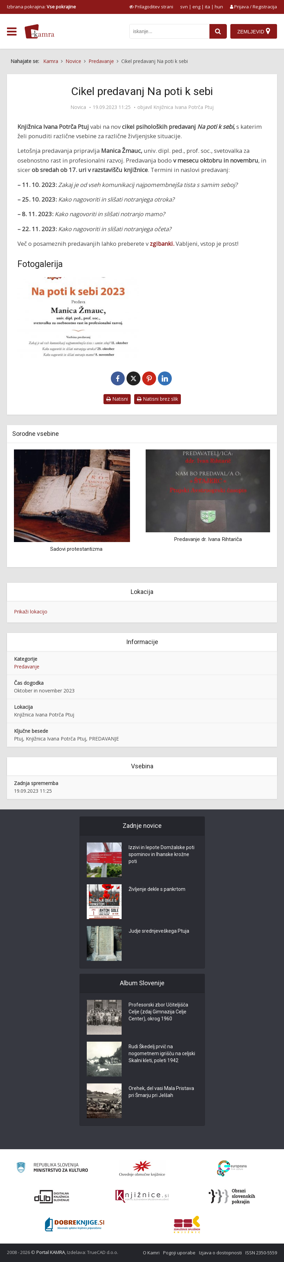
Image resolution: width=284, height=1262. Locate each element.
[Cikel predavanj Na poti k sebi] (78, 317)
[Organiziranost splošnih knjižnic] (142, 1168)
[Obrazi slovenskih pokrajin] (232, 1196)
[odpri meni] (11, 31)
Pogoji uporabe (179, 1252)
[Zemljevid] (253, 31)
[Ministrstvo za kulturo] (52, 1168)
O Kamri (151, 1252)
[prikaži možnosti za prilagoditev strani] (151, 6)
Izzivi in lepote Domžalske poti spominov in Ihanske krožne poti (161, 854)
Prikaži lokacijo (30, 611)
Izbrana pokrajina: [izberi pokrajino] (41, 6)
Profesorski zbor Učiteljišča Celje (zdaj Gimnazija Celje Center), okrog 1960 (158, 1012)
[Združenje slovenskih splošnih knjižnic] (142, 1197)
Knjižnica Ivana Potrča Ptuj (183, 107)
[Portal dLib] (52, 1196)
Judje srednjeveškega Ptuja (159, 931)
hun (219, 6)
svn (184, 6)
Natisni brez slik (157, 398)
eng (196, 6)
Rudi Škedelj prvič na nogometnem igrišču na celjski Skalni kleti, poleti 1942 (162, 1054)
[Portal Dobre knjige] (74, 1224)
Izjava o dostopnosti (220, 1252)
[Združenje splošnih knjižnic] (187, 1224)
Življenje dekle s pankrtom (157, 889)
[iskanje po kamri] (169, 31)
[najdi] (218, 31)
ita (207, 6)
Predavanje (26, 666)
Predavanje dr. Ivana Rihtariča (208, 539)
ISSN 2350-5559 (261, 1252)
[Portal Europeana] (232, 1168)
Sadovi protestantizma (76, 549)
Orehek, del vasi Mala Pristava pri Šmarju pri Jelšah (161, 1092)
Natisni (117, 398)
